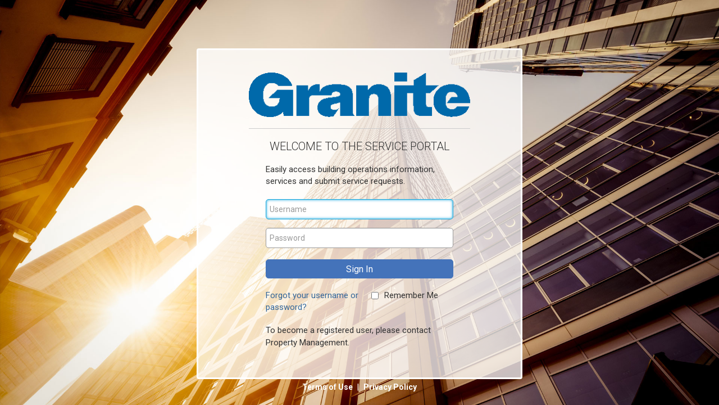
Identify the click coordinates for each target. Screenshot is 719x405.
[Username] (359, 209)
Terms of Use (328, 387)
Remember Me (411, 295)
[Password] (359, 238)
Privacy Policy (390, 387)
